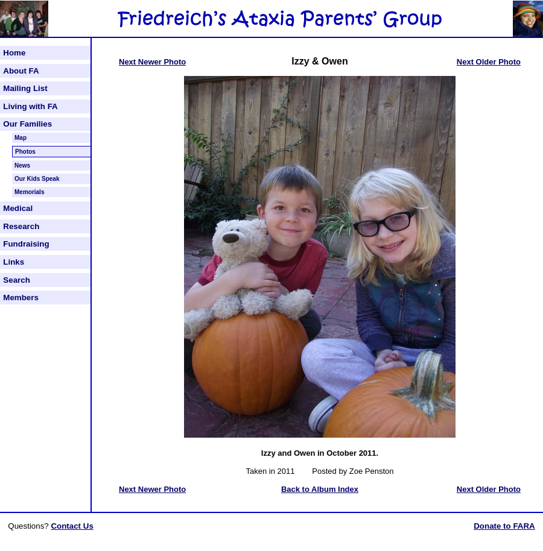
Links (13, 261)
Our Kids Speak (36, 178)
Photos (25, 151)
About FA (21, 70)
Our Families (27, 123)
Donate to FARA (504, 526)
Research (21, 226)
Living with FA (30, 106)
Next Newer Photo (152, 61)
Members (21, 297)
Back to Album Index (319, 489)
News (22, 165)
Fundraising (26, 243)
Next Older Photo (489, 61)
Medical (18, 208)
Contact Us (72, 526)
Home (14, 52)
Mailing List (25, 88)
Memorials (29, 192)
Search (16, 280)
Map (20, 137)
